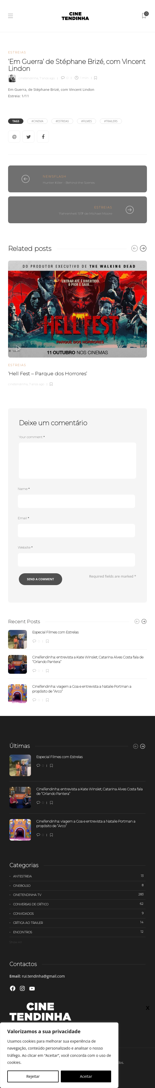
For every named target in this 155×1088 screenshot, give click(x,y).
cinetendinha (28, 78)
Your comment (32, 437)
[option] (77, 322)
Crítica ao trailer (79, 922)
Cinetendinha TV (79, 894)
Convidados (79, 913)
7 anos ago (47, 78)
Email (23, 518)
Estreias (17, 52)
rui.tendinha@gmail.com (43, 976)
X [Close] (147, 113)
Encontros (79, 932)
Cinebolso (79, 885)
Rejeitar (33, 1076)
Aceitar (86, 1076)
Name (24, 489)
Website (25, 547)
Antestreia (79, 876)
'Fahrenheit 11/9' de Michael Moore (85, 213)
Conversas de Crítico (79, 904)
